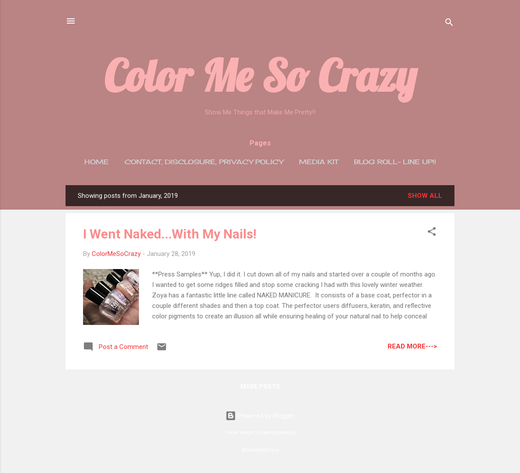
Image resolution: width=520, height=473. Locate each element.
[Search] (449, 23)
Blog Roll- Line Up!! (395, 162)
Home (96, 162)
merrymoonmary (279, 432)
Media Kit (318, 162)
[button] (431, 233)
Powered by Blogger (260, 416)
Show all (425, 196)
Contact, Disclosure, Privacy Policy (204, 162)
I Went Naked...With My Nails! (170, 234)
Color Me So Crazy (260, 75)
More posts (260, 386)
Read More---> (412, 346)
